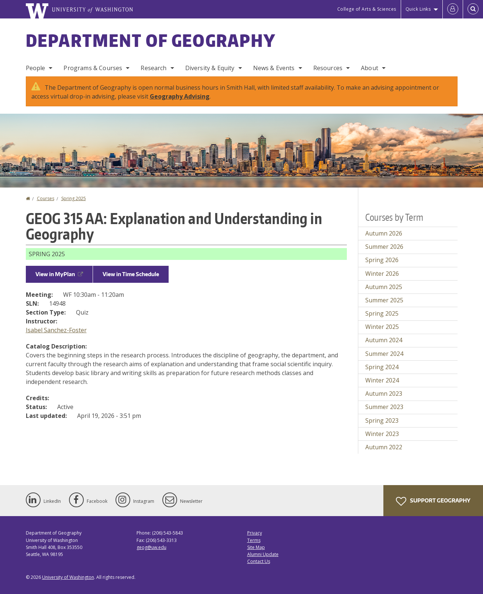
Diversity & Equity (210, 68)
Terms (254, 540)
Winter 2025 (382, 327)
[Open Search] (473, 9)
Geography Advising (180, 96)
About (369, 68)
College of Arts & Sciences (366, 9)
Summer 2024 (384, 354)
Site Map (256, 547)
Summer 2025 (384, 300)
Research (153, 68)
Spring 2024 (382, 367)
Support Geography (433, 501)
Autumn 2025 (383, 287)
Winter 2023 (382, 434)
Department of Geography (151, 40)
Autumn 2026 (383, 233)
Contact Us (258, 561)
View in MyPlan (59, 274)
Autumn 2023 (383, 393)
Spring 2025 (73, 198)
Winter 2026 (382, 273)
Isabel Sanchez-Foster (56, 330)
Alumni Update (263, 554)
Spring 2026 (382, 260)
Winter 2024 (382, 380)
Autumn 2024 (383, 340)
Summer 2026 (384, 247)
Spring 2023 (382, 420)
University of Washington (68, 577)
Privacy (254, 533)
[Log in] (453, 9)
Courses (45, 198)
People (35, 68)
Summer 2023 (384, 407)
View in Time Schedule (131, 274)
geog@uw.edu (151, 547)
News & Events (274, 68)
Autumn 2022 (383, 447)
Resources (327, 68)
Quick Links (418, 9)
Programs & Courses (92, 68)
